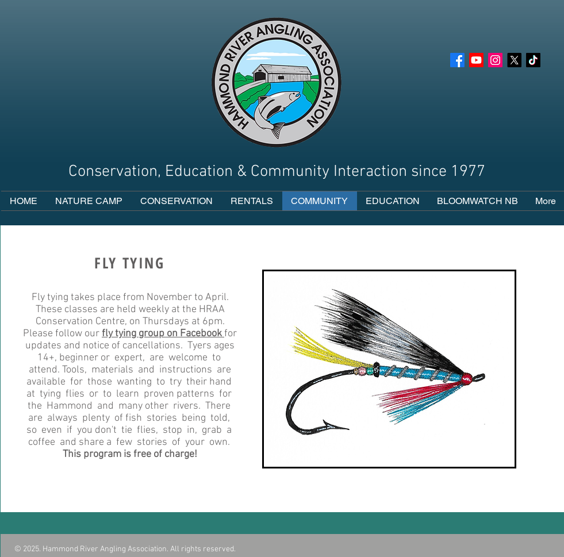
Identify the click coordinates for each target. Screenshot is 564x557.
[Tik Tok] (533, 60)
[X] (514, 60)
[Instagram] (495, 60)
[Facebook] (457, 60)
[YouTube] (476, 60)
